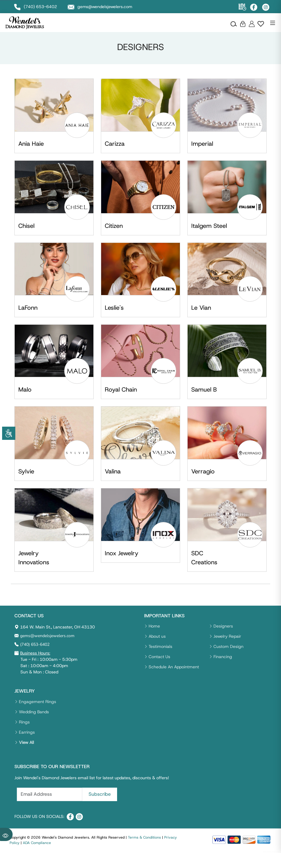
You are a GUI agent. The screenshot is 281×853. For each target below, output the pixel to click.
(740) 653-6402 (35, 645)
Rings (24, 722)
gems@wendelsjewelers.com (47, 636)
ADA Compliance (37, 843)
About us (157, 636)
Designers (223, 626)
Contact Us (159, 657)
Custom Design (228, 647)
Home (154, 626)
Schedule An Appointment (174, 667)
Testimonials (160, 647)
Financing (222, 657)
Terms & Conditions (144, 837)
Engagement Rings (37, 701)
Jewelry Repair (227, 636)
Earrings (27, 732)
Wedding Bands (34, 712)
